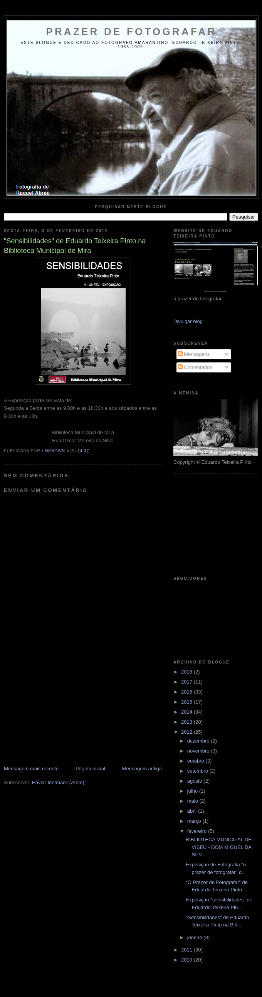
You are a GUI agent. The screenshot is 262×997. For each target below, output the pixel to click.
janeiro (195, 937)
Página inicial (90, 768)
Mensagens (194, 354)
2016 (187, 692)
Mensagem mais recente (31, 768)
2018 (187, 672)
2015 (187, 702)
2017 (187, 682)
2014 (187, 712)
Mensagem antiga (142, 768)
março (195, 821)
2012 (187, 732)
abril (192, 811)
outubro (196, 761)
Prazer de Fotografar (131, 31)
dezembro (199, 741)
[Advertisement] (61, 711)
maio (193, 801)
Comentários (195, 367)
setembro (198, 771)
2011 (187, 950)
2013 (187, 722)
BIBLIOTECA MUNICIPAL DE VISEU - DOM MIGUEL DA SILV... (219, 847)
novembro (199, 751)
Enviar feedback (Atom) (58, 782)
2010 (187, 960)
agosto (195, 781)
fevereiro (197, 831)
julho (193, 791)
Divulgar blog (188, 321)
